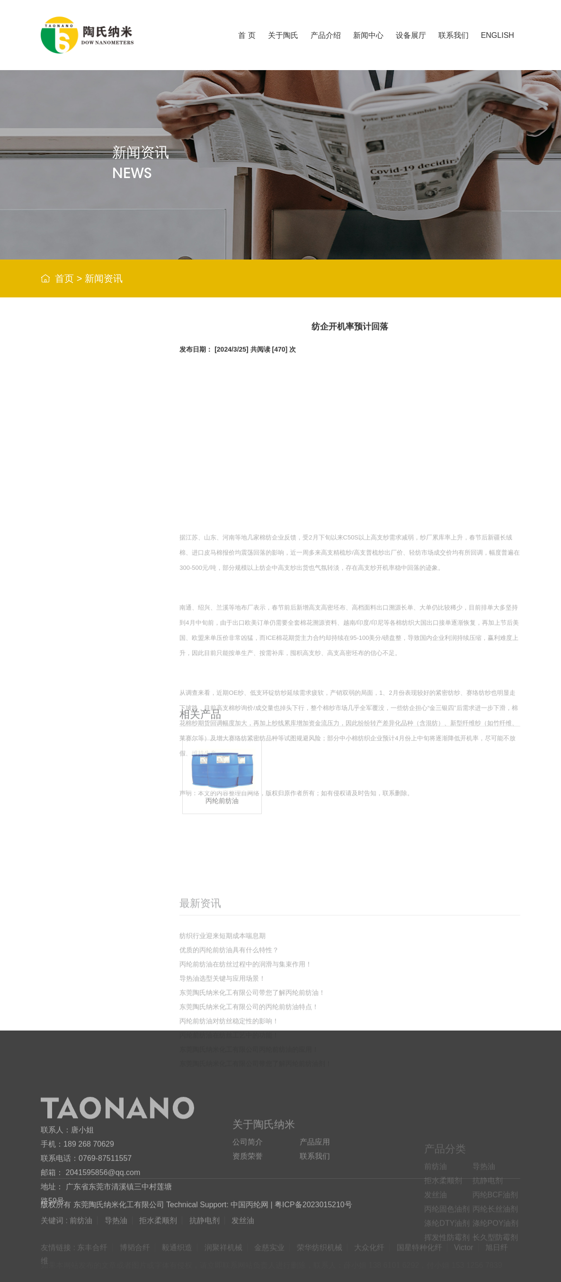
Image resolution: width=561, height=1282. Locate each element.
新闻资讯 (104, 279)
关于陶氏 (283, 35)
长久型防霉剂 (93, 649)
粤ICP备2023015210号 (313, 1212)
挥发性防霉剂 (93, 625)
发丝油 (83, 483)
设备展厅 (411, 35)
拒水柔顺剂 (90, 435)
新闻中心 (368, 35)
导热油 (83, 412)
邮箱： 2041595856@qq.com (90, 1234)
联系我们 (453, 35)
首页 (64, 279)
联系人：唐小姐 (67, 1192)
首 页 (246, 35)
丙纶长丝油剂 (93, 554)
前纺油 (83, 388)
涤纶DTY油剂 (93, 578)
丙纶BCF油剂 (93, 506)
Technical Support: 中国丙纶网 (217, 1212)
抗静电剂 (86, 459)
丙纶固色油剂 (93, 530)
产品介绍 (326, 35)
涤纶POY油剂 (94, 601)
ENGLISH (497, 35)
